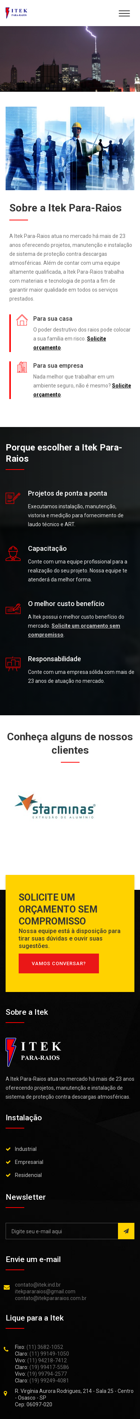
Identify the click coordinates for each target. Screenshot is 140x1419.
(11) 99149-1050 (49, 1354)
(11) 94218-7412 (47, 1360)
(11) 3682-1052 (45, 1347)
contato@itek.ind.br (38, 1285)
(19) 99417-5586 (49, 1367)
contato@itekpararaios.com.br (51, 1298)
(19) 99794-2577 (47, 1374)
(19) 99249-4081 (49, 1381)
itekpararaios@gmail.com (45, 1291)
